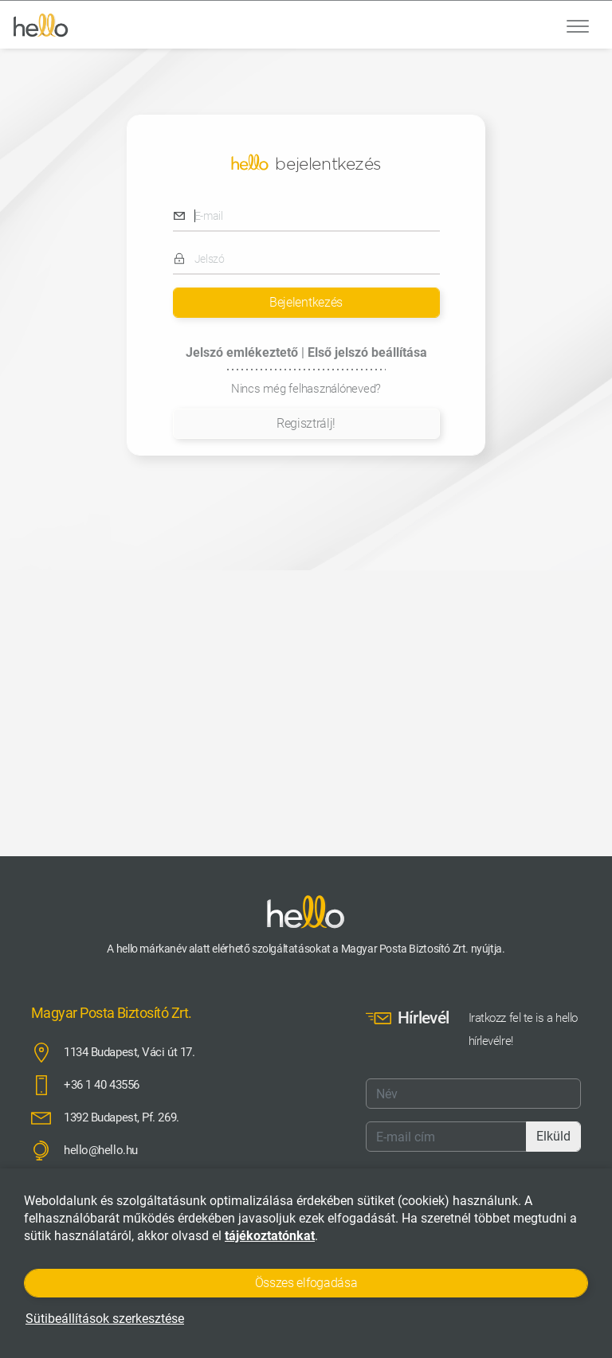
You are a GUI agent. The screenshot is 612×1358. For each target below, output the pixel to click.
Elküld (553, 1136)
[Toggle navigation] (577, 24)
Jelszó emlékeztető (243, 352)
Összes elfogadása (306, 1282)
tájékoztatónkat (270, 1235)
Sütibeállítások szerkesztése (105, 1318)
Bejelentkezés (306, 302)
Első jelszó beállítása (367, 352)
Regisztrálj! (306, 423)
